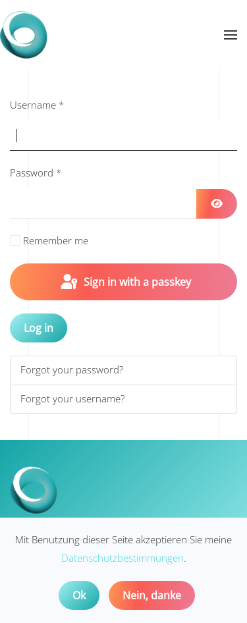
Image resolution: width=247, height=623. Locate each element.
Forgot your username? (72, 398)
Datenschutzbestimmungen (122, 557)
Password (35, 172)
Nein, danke (152, 595)
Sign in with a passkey (125, 282)
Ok (79, 595)
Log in (38, 328)
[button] (230, 35)
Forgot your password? (71, 369)
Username (37, 104)
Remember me (55, 240)
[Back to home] (23, 35)
